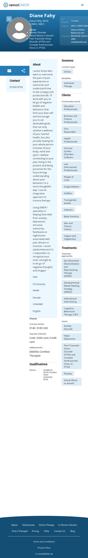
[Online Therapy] (46, 525)
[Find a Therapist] (20, 531)
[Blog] (72, 531)
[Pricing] (35, 531)
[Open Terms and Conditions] (44, 541)
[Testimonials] (28, 525)
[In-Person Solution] (67, 525)
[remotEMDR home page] (16, 5)
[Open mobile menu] (82, 4)
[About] (14, 525)
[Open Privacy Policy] (44, 547)
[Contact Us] (59, 531)
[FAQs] (46, 531)
